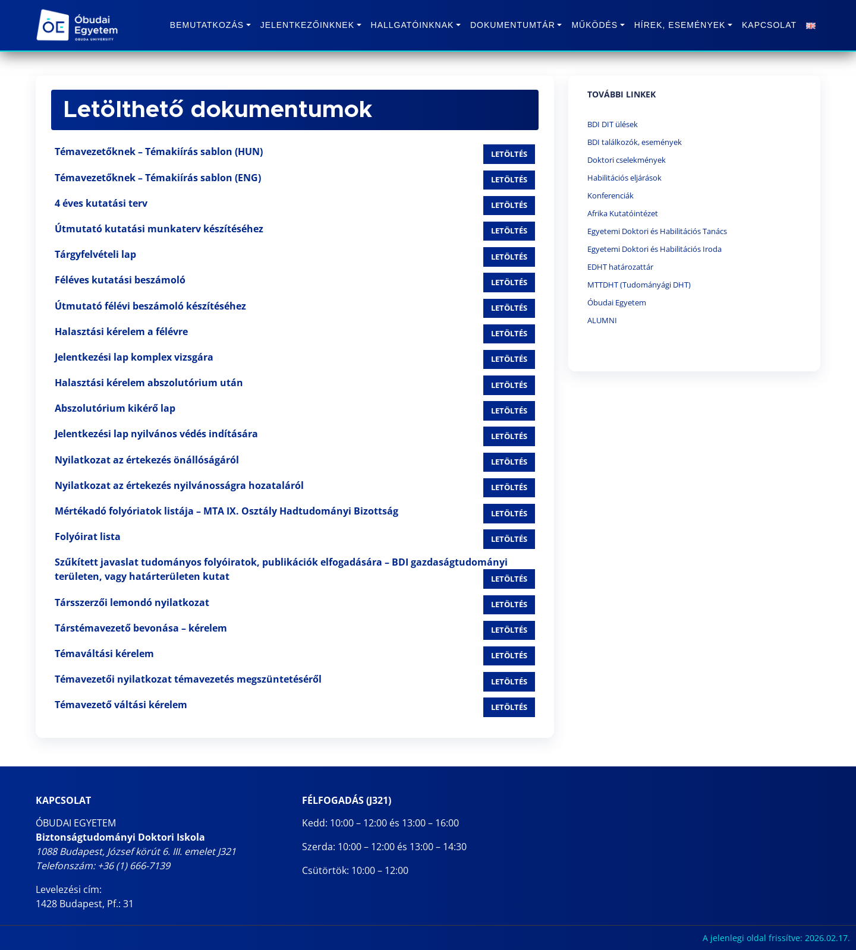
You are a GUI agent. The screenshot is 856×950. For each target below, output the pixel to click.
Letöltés (509, 154)
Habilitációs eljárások (624, 177)
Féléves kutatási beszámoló (120, 279)
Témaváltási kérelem (104, 653)
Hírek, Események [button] (680, 25)
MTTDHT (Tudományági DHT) (639, 284)
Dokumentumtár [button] (512, 25)
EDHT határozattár (620, 266)
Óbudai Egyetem (616, 302)
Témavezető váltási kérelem (121, 704)
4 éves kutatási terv (101, 203)
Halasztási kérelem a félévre (121, 331)
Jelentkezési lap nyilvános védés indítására (156, 433)
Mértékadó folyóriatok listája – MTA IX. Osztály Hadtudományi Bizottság (226, 510)
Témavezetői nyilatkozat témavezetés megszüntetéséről (188, 679)
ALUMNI (602, 320)
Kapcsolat (769, 25)
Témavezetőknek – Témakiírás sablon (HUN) (159, 151)
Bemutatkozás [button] (207, 25)
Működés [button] (594, 25)
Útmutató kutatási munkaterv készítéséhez (159, 228)
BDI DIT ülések (612, 124)
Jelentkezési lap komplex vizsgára (134, 357)
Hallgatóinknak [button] (412, 25)
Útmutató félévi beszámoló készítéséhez (150, 306)
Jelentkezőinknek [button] (307, 25)
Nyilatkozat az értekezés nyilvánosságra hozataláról (179, 485)
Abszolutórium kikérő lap (115, 408)
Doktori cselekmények (626, 159)
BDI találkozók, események (634, 142)
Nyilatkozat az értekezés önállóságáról (147, 459)
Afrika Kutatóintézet (622, 213)
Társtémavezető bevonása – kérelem (141, 628)
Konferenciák (610, 195)
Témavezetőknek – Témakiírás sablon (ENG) (158, 177)
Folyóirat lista (88, 536)
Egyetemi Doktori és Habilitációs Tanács (657, 231)
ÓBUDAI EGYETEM (76, 822)
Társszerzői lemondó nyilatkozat (132, 602)
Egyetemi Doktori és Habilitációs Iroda (654, 249)
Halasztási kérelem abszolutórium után (149, 382)
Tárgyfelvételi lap (95, 254)
